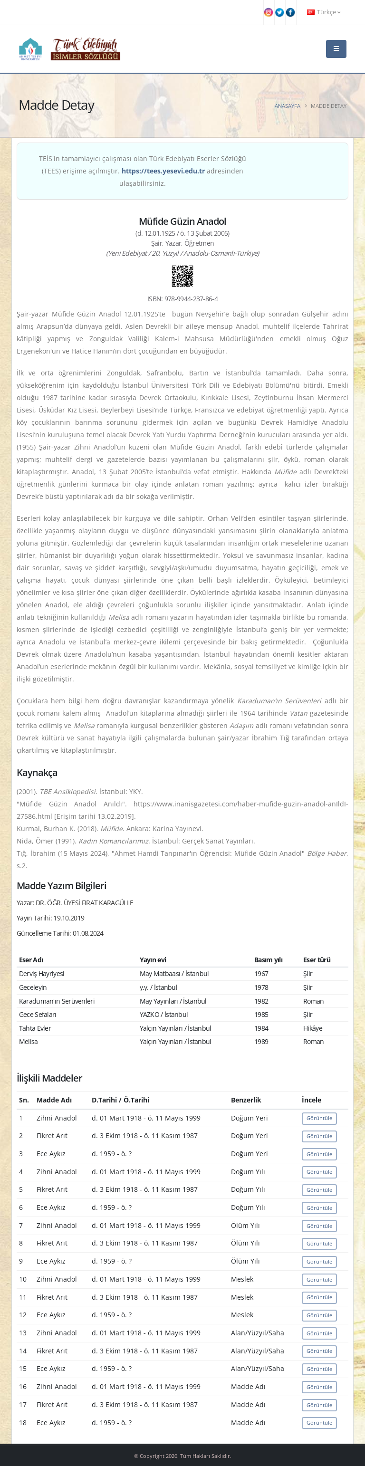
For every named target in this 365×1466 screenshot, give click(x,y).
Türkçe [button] (323, 12)
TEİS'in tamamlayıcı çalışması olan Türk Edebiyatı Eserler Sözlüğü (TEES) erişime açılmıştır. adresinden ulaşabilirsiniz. (142, 171)
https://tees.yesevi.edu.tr (163, 170)
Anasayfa (287, 105)
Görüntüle (319, 1117)
